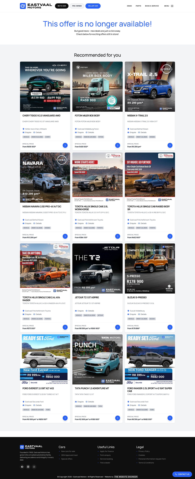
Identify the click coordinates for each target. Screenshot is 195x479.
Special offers (66, 459)
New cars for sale (68, 451)
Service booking (106, 459)
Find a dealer (105, 462)
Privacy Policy (144, 451)
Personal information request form (152, 459)
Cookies (142, 455)
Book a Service (152, 6)
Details (37, 132)
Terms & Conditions (146, 462)
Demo (129, 6)
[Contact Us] (182, 474)
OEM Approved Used (69, 455)
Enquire (27, 132)
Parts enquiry (105, 455)
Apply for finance (107, 451)
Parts (138, 6)
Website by (121, 477)
